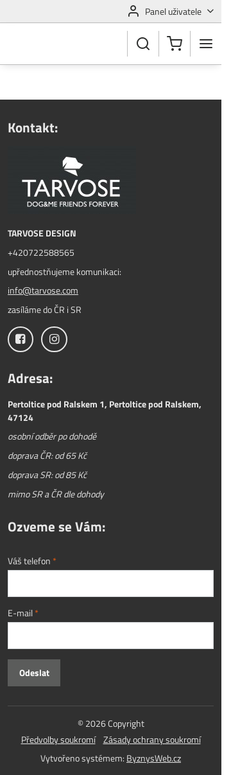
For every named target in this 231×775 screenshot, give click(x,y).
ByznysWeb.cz (153, 758)
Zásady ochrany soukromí (152, 739)
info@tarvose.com (43, 290)
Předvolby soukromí (58, 739)
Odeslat (34, 672)
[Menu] (206, 44)
